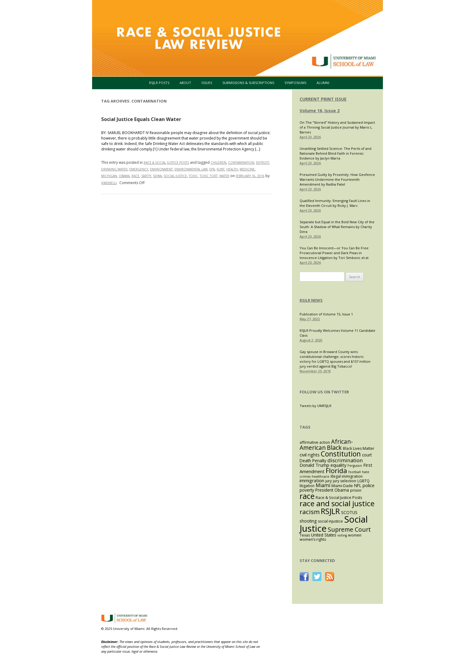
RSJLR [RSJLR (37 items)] (330, 511)
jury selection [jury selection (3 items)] (344, 480)
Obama (124, 176)
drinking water (114, 169)
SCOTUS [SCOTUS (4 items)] (349, 512)
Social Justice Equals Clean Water (141, 119)
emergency (138, 169)
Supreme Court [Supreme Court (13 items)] (349, 529)
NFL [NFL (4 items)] (357, 485)
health (232, 169)
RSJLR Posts (159, 82)
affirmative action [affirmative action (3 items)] (315, 442)
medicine (247, 169)
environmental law (191, 169)
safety (146, 176)
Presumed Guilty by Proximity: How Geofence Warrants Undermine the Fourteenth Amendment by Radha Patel (337, 179)
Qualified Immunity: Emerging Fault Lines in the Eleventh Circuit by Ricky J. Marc (335, 203)
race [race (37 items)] (307, 496)
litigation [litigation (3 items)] (307, 485)
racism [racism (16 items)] (310, 511)
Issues (206, 82)
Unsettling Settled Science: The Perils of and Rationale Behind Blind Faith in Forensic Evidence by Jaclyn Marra (335, 153)
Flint (220, 169)
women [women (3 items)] (354, 535)
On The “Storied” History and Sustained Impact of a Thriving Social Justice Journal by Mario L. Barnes (337, 127)
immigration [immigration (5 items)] (312, 480)
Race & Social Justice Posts (166, 162)
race (135, 176)
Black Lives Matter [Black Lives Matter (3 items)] (358, 448)
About (185, 82)
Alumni (323, 82)
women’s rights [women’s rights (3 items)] (313, 539)
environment (161, 169)
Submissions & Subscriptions (248, 82)
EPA (212, 169)
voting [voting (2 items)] (342, 535)
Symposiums (295, 82)
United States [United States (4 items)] (323, 535)
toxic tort (209, 176)
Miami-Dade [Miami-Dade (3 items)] (342, 485)
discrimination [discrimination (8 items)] (345, 460)
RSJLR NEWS (311, 300)
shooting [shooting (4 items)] (308, 521)
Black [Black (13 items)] (334, 447)
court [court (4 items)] (367, 455)
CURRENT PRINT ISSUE (323, 99)
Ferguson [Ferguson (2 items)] (354, 465)
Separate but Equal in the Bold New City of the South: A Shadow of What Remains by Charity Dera (337, 227)
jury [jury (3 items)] (328, 480)
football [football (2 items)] (354, 472)
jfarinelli (109, 183)
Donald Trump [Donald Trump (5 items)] (314, 465)
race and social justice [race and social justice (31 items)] (337, 503)
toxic (193, 176)
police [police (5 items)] (368, 485)
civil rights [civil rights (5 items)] (310, 455)
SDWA (157, 176)
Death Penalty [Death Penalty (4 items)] (313, 460)
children (218, 162)
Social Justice (175, 176)
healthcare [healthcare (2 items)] (320, 476)
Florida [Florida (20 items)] (336, 470)
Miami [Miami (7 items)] (323, 485)
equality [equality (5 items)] (338, 465)
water (224, 176)
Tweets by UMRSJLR (315, 405)
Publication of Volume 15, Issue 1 (326, 314)
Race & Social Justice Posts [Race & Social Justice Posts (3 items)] (339, 497)
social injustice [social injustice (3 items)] (330, 521)
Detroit (262, 162)
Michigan (109, 176)
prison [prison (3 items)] (355, 490)
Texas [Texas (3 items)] (305, 535)
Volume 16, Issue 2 (320, 110)
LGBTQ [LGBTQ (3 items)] (363, 480)
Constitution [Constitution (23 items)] (341, 454)
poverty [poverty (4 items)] (307, 490)
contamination (241, 162)
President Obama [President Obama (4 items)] (332, 490)
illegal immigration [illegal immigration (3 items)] (347, 476)
